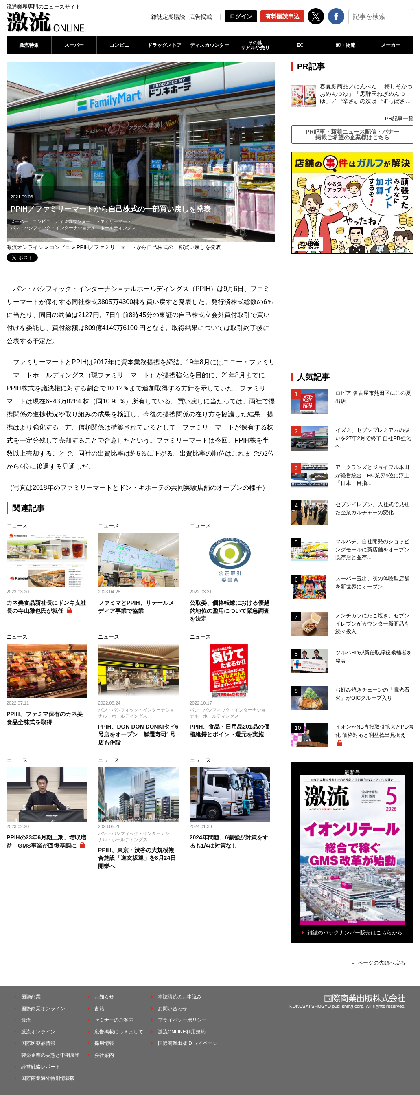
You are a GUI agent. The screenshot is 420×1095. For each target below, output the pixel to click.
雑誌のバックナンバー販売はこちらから (354, 932)
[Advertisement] (352, 313)
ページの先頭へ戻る (381, 962)
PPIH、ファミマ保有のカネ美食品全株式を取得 (45, 718)
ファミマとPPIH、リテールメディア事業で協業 (136, 606)
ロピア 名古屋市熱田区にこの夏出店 (373, 397)
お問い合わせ (172, 1008)
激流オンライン (25, 247)
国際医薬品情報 (38, 1043)
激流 (26, 1020)
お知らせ (104, 996)
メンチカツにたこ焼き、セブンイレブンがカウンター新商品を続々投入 (372, 623)
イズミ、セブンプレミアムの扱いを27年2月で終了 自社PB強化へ (373, 438)
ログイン (241, 16)
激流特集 (29, 45)
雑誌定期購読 (168, 16)
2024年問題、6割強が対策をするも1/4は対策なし (229, 841)
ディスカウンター (209, 45)
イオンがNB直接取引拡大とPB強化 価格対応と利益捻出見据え (374, 731)
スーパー (74, 45)
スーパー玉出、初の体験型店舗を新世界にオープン (372, 582)
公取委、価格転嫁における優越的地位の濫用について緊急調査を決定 (229, 610)
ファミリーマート (113, 221)
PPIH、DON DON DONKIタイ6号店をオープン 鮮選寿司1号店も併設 (138, 734)
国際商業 (31, 996)
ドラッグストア (164, 45)
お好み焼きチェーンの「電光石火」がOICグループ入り (372, 694)
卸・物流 (345, 45)
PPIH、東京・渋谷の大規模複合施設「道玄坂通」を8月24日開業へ (137, 858)
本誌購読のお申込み (180, 996)
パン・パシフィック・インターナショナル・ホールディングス (73, 227)
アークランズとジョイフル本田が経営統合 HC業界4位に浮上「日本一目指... (372, 475)
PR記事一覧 (399, 118)
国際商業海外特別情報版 (48, 1078)
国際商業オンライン (43, 1008)
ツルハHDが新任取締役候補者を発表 (373, 657)
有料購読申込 (282, 16)
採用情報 (104, 1043)
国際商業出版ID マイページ (188, 1043)
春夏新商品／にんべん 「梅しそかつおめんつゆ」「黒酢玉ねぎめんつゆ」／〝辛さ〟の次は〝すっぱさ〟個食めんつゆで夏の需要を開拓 (366, 94)
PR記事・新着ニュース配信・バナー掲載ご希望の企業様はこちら (352, 134)
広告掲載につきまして (118, 1031)
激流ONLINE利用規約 (182, 1031)
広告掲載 (200, 16)
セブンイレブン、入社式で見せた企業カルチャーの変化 (372, 508)
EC (300, 45)
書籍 (99, 1008)
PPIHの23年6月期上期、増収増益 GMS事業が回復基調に (46, 841)
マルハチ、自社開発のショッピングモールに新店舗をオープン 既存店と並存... (372, 549)
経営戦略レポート (40, 1066)
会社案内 (104, 1055)
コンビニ (119, 45)
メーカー (390, 45)
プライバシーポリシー (182, 1020)
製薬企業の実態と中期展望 (50, 1055)
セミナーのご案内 (113, 1020)
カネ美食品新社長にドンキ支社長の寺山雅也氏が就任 (46, 606)
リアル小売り (254, 45)
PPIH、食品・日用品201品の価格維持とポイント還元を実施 (229, 730)
